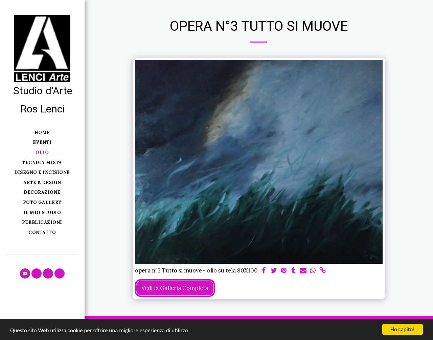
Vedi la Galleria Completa (174, 288)
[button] (25, 273)
